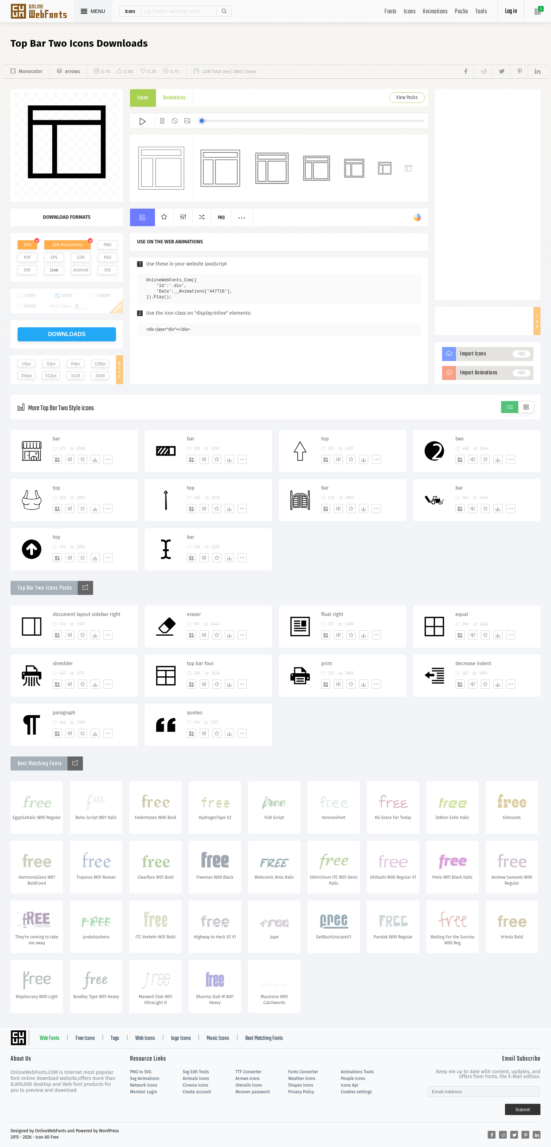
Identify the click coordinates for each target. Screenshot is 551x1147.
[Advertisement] (487, 194)
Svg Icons (42, 12)
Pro (221, 218)
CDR (81, 257)
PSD (107, 257)
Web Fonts (49, 1038)
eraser (194, 614)
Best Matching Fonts (264, 1038)
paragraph (64, 713)
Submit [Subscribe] (523, 1109)
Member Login (143, 1091)
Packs (461, 12)
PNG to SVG (140, 1071)
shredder (63, 664)
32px (51, 363)
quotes (194, 713)
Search (224, 11)
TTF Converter (248, 1071)
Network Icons (143, 1085)
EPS (54, 257)
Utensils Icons (248, 1085)
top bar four (200, 664)
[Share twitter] (501, 72)
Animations (435, 12)
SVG (27, 244)
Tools (481, 12)
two (459, 439)
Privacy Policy (301, 1091)
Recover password (252, 1091)
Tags (115, 1038)
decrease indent (473, 664)
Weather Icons (301, 1078)
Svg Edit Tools (196, 1071)
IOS (107, 270)
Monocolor (31, 71)
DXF (27, 270)
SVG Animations (67, 244)
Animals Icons (196, 1078)
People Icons (353, 1078)
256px (26, 375)
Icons (410, 12)
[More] (107, 459)
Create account (197, 1091)
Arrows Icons (247, 1078)
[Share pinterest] (519, 72)
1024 (75, 375)
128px (100, 363)
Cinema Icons (195, 1085)
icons (130, 11)
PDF (27, 257)
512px (51, 375)
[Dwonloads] (95, 459)
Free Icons (85, 1038)
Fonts (390, 12)
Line (54, 270)
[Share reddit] (483, 72)
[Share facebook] (468, 72)
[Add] (57, 459)
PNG (108, 244)
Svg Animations (144, 1078)
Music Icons (218, 1038)
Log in (511, 11)
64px (75, 363)
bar (56, 439)
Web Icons (145, 1038)
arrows (72, 71)
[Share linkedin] (534, 72)
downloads (67, 334)
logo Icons (181, 1038)
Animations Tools (357, 1071)
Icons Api (349, 1085)
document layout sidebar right (87, 614)
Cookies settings (356, 1091)
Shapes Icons (300, 1085)
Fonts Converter (303, 1071)
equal (461, 614)
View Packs (406, 98)
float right (332, 614)
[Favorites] (82, 459)
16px (26, 363)
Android (81, 270)
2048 (100, 375)
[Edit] (69, 459)
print (326, 664)
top (325, 439)
